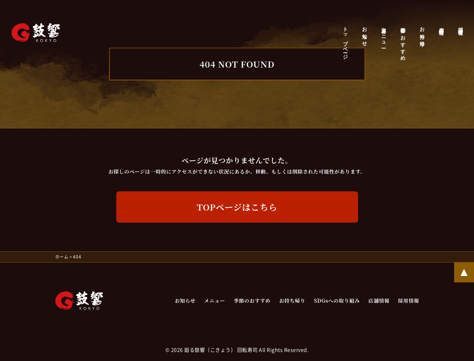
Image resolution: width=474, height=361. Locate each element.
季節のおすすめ (402, 41)
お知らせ (364, 33)
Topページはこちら (237, 207)
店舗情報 (440, 25)
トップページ (344, 40)
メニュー (214, 300)
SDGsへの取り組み (337, 300)
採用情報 (460, 25)
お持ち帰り (421, 34)
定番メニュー (383, 35)
